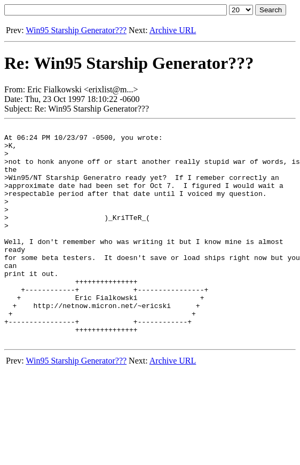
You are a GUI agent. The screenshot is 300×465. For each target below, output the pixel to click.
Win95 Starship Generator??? (76, 30)
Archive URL (172, 30)
